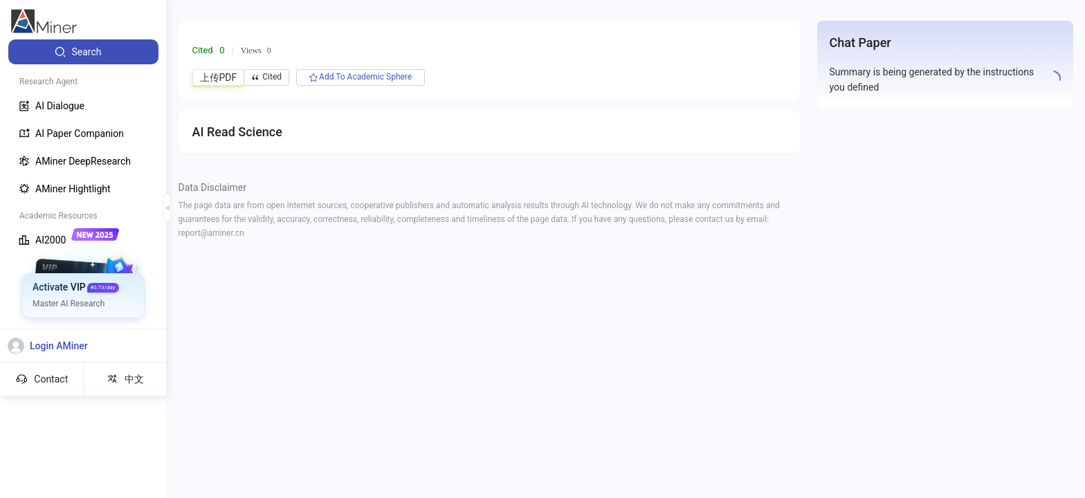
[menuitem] (83, 51)
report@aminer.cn (211, 233)
